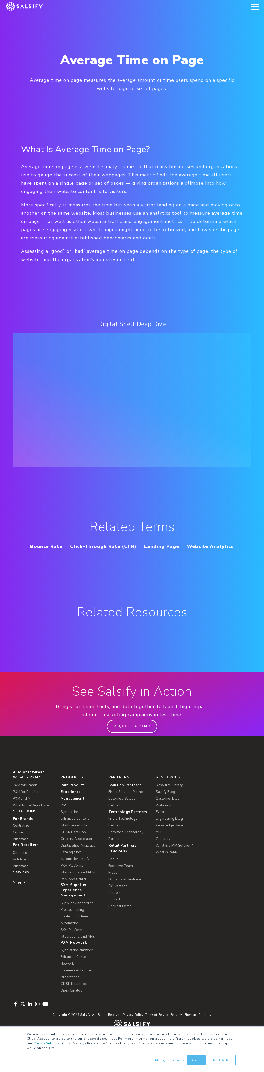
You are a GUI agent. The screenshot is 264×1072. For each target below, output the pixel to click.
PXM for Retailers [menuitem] (26, 803)
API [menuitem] (158, 844)
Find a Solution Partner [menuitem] (126, 803)
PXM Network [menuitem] (74, 954)
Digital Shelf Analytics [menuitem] (78, 857)
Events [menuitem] (161, 824)
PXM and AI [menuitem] (22, 810)
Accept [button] (196, 1060)
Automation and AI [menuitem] (75, 870)
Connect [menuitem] (19, 844)
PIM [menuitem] (64, 817)
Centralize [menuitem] (21, 837)
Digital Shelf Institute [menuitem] (124, 891)
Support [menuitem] (21, 894)
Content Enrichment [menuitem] (76, 928)
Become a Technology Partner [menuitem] (126, 847)
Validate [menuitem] (19, 871)
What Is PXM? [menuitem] (26, 789)
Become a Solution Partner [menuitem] (123, 813)
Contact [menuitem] (114, 911)
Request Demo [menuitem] (120, 918)
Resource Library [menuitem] (169, 797)
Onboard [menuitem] (20, 864)
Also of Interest (28, 784)
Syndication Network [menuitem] (77, 962)
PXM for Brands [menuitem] (25, 797)
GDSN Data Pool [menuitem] (74, 844)
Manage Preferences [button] (169, 1060)
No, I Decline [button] (222, 1060)
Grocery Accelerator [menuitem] (77, 850)
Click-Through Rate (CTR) (130, 546)
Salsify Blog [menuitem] (165, 803)
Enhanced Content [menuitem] (75, 830)
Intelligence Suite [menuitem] (74, 837)
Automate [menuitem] (20, 851)
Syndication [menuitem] (70, 824)
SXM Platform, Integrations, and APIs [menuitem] (78, 945)
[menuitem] (81, 804)
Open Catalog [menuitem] (71, 1002)
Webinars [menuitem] (163, 817)
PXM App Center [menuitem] (74, 891)
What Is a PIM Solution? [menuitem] (174, 857)
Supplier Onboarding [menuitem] (77, 915)
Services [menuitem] (21, 883)
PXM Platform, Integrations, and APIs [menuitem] (78, 881)
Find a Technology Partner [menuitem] (122, 834)
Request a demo (132, 738)
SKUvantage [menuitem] (118, 898)
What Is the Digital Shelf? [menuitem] (33, 817)
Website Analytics (132, 558)
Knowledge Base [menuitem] (169, 837)
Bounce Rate (69, 546)
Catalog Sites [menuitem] (71, 864)
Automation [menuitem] (70, 935)
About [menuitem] (113, 871)
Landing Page (193, 546)
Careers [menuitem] (114, 904)
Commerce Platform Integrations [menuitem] (76, 985)
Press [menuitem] (112, 884)
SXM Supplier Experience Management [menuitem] (74, 901)
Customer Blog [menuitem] (168, 810)
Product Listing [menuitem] (72, 921)
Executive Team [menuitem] (120, 877)
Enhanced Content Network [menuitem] (75, 972)
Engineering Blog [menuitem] (169, 830)
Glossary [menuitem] (163, 850)
